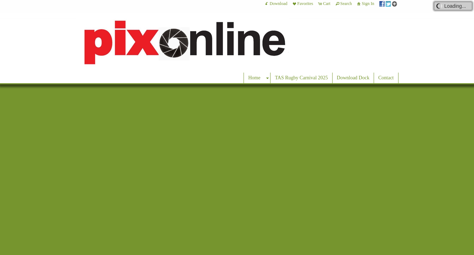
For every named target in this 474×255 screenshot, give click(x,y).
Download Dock (353, 77)
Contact (386, 77)
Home (254, 77)
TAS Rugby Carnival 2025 (301, 77)
